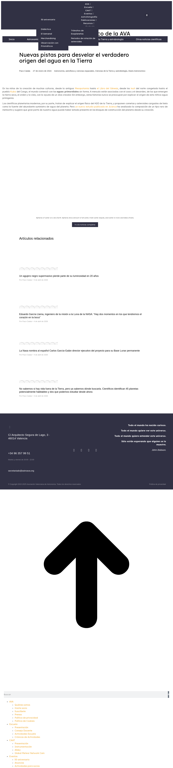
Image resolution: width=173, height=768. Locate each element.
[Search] (168, 694)
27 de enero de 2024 (42, 71)
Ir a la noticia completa (85, 224)
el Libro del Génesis (107, 88)
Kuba (13, 91)
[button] (147, 15)
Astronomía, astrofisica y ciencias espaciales (74, 71)
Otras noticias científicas (148, 39)
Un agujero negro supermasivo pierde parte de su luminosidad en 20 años (59, 276)
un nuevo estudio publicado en (96, 106)
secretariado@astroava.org (21, 471)
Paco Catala (24, 71)
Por (25, 280)
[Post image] (38, 269)
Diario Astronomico (136, 71)
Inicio (12, 39)
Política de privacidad (157, 484)
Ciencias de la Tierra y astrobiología (104, 39)
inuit (133, 88)
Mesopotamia (82, 88)
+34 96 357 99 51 (19, 453)
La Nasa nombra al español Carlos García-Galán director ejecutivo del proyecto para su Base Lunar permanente (79, 350)
